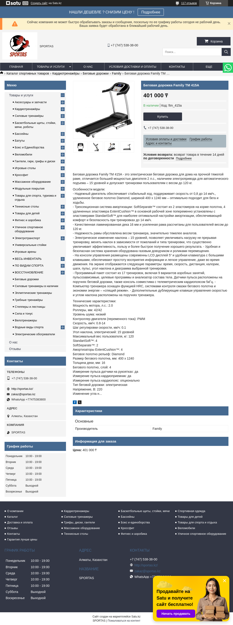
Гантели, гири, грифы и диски (35, 161)
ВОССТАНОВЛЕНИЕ (29, 272)
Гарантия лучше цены (22, 539)
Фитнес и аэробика (28, 220)
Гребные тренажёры (29, 300)
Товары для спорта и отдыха (197, 522)
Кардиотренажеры (76, 511)
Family (116, 73)
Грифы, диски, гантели (79, 522)
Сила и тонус (24, 313)
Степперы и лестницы (30, 306)
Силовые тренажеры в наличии (36, 286)
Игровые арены (25, 251)
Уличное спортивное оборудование (202, 533)
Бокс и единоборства (135, 522)
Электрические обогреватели (35, 334)
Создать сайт (39, 3)
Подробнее (150, 12)
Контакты (177, 66)
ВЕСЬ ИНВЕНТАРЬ (28, 258)
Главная (16, 66)
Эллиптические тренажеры (33, 293)
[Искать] (226, 52)
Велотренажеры (26, 320)
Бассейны (21, 133)
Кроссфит (21, 175)
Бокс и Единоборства (29, 147)
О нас (88, 66)
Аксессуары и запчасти (31, 102)
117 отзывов (189, 3)
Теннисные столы (27, 206)
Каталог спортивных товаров (27, 73)
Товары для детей (27, 213)
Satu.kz (135, 616)
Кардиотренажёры (65, 73)
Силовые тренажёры (29, 116)
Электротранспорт (27, 238)
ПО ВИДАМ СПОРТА (29, 265)
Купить (162, 116)
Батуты (20, 140)
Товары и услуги (51, 66)
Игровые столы (25, 168)
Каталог (12, 516)
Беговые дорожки (96, 73)
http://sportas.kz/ (22, 388)
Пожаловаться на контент (124, 620)
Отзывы (15, 349)
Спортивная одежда (191, 511)
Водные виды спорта (29, 327)
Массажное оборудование (33, 181)
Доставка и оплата (20, 522)
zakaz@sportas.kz (23, 394)
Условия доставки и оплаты (132, 66)
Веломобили (23, 154)
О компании (15, 511)
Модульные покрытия (29, 188)
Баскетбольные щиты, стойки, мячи (145, 511)
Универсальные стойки (30, 245)
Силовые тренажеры (78, 516)
